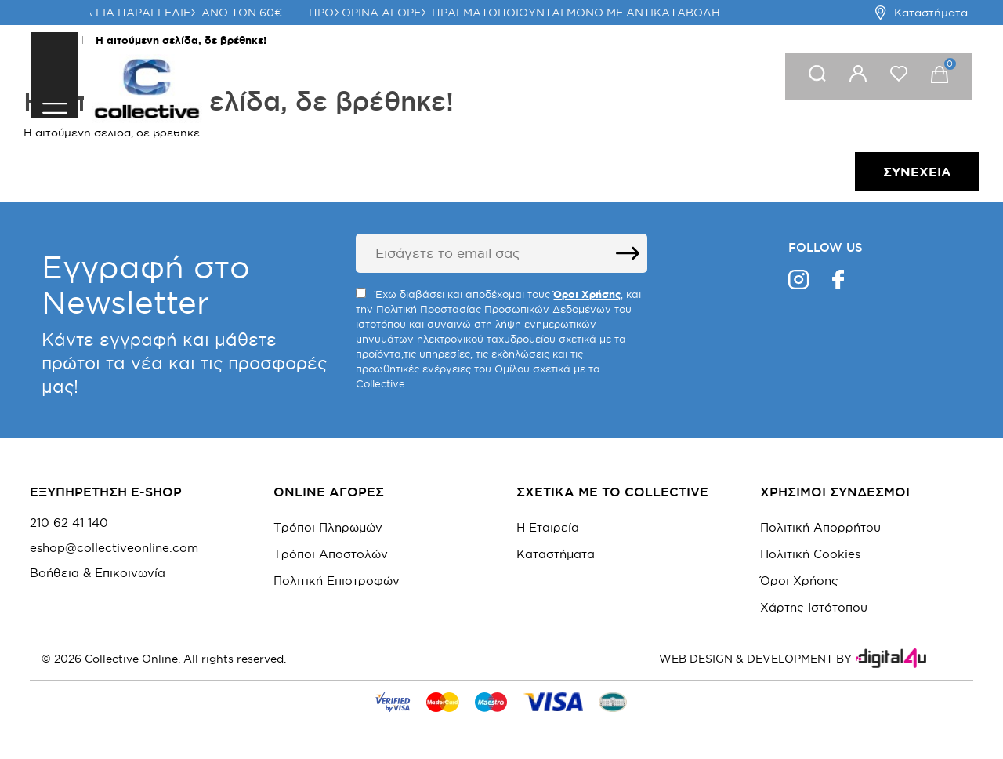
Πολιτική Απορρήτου (820, 527)
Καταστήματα (921, 12)
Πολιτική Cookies (810, 554)
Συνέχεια (917, 172)
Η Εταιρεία (547, 527)
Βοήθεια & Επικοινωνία (97, 573)
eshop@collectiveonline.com (114, 548)
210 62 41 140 (69, 523)
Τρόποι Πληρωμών (327, 527)
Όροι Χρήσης (799, 580)
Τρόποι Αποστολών (330, 554)
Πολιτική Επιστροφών (336, 580)
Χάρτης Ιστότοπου (813, 607)
